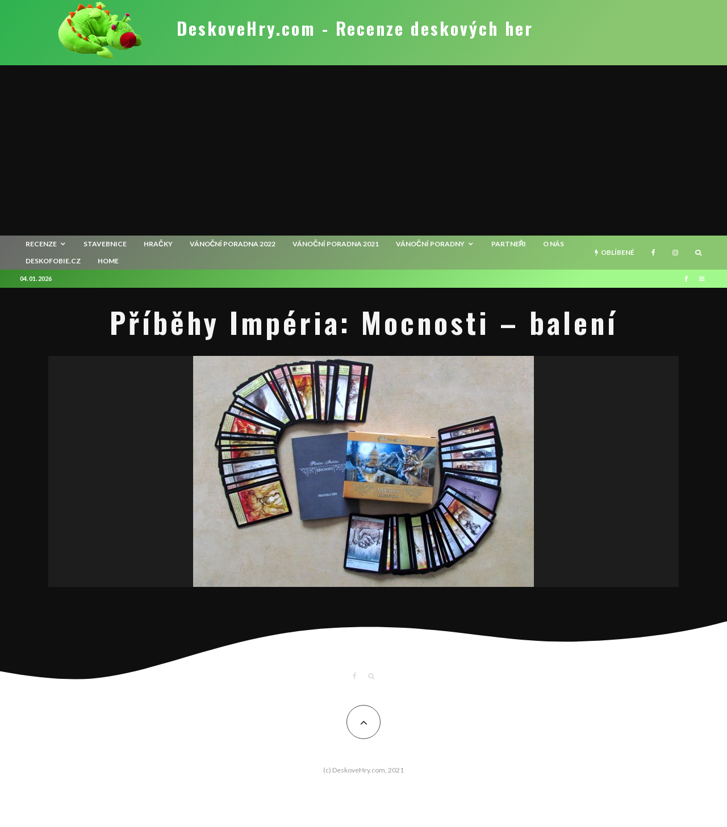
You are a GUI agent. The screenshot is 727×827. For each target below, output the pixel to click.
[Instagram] (675, 253)
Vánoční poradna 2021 (336, 244)
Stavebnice (105, 244)
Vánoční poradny (430, 244)
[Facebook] (653, 253)
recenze (41, 244)
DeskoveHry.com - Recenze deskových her (355, 28)
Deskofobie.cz (53, 261)
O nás (553, 244)
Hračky (158, 244)
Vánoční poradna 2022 (233, 244)
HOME (108, 261)
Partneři (509, 244)
